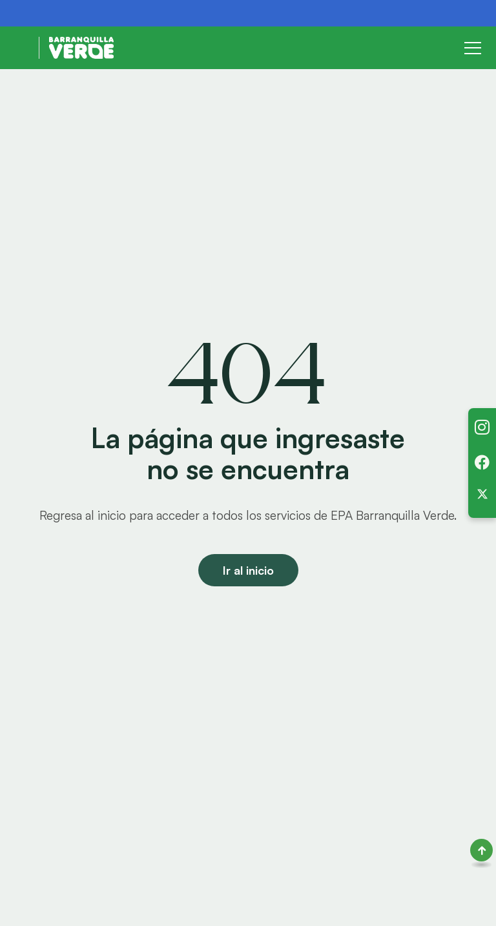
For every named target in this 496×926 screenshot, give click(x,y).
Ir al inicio (248, 570)
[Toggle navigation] (472, 48)
